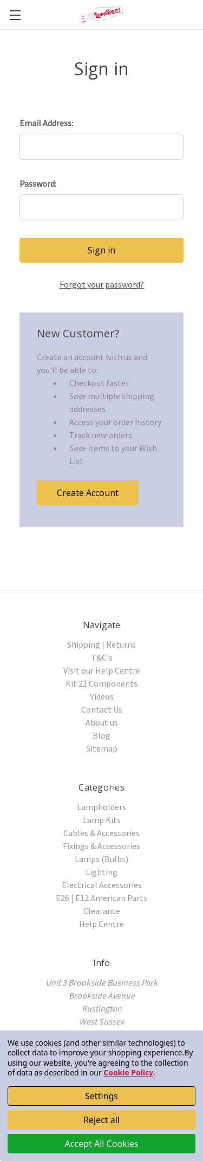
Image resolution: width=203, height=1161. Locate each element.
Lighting (101, 871)
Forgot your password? (102, 284)
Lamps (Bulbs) (101, 858)
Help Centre (101, 923)
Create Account (88, 493)
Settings (101, 1096)
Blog (101, 735)
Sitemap (101, 748)
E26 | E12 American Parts (101, 897)
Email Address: (46, 123)
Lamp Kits (102, 819)
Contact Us (101, 709)
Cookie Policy (128, 1072)
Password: (37, 183)
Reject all (101, 1120)
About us (102, 722)
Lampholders (101, 806)
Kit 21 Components (101, 683)
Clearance (101, 910)
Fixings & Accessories (101, 845)
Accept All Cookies (102, 1144)
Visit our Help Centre (101, 670)
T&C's (102, 657)
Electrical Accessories (102, 884)
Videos (102, 696)
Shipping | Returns (101, 644)
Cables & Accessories (101, 832)
